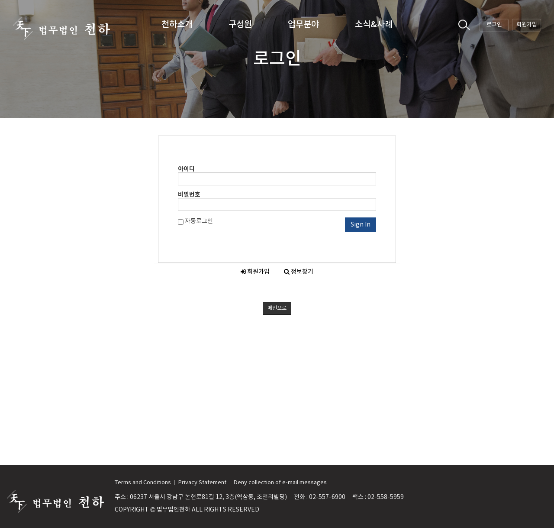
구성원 (240, 24)
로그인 (494, 24)
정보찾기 (298, 272)
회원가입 (526, 24)
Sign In (360, 224)
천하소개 (177, 24)
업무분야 (303, 24)
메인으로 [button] (277, 308)
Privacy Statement (202, 483)
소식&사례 (374, 24)
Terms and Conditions (143, 483)
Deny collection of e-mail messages (280, 483)
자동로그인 (195, 221)
